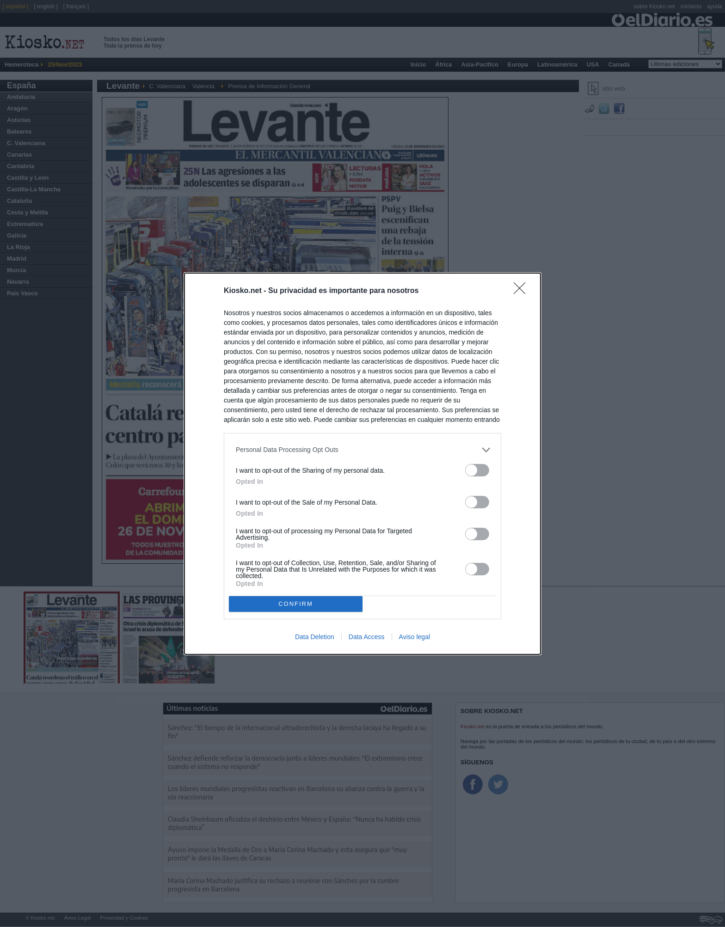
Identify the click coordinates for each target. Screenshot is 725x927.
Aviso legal (414, 636)
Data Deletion (314, 636)
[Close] (522, 291)
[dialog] (362, 463)
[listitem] (362, 450)
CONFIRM (295, 603)
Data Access (367, 636)
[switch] (477, 470)
